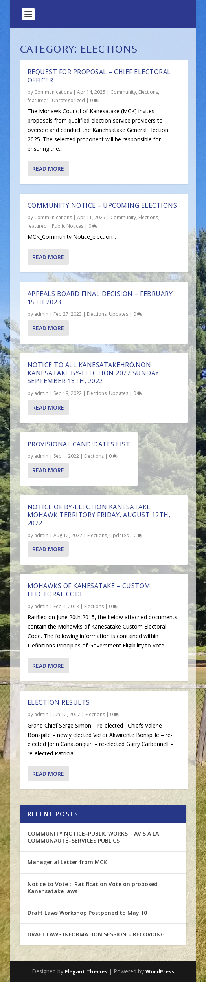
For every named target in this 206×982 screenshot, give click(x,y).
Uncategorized (68, 100)
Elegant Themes (86, 971)
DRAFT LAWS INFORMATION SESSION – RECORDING (96, 934)
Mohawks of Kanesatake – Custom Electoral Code (89, 590)
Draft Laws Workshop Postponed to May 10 (87, 912)
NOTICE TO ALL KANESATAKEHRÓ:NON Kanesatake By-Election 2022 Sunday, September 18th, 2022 (94, 373)
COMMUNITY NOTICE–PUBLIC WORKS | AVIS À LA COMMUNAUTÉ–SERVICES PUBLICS (93, 837)
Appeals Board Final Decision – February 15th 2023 (100, 297)
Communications (53, 92)
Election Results (59, 702)
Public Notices (67, 226)
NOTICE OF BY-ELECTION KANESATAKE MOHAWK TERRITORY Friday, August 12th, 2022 (99, 515)
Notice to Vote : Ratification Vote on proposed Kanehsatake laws (93, 887)
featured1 (39, 100)
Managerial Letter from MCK (67, 862)
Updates (118, 314)
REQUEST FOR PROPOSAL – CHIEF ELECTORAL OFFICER (99, 76)
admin (41, 314)
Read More (48, 168)
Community (123, 92)
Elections (148, 92)
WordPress (159, 971)
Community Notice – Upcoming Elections (102, 205)
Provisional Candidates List (79, 444)
